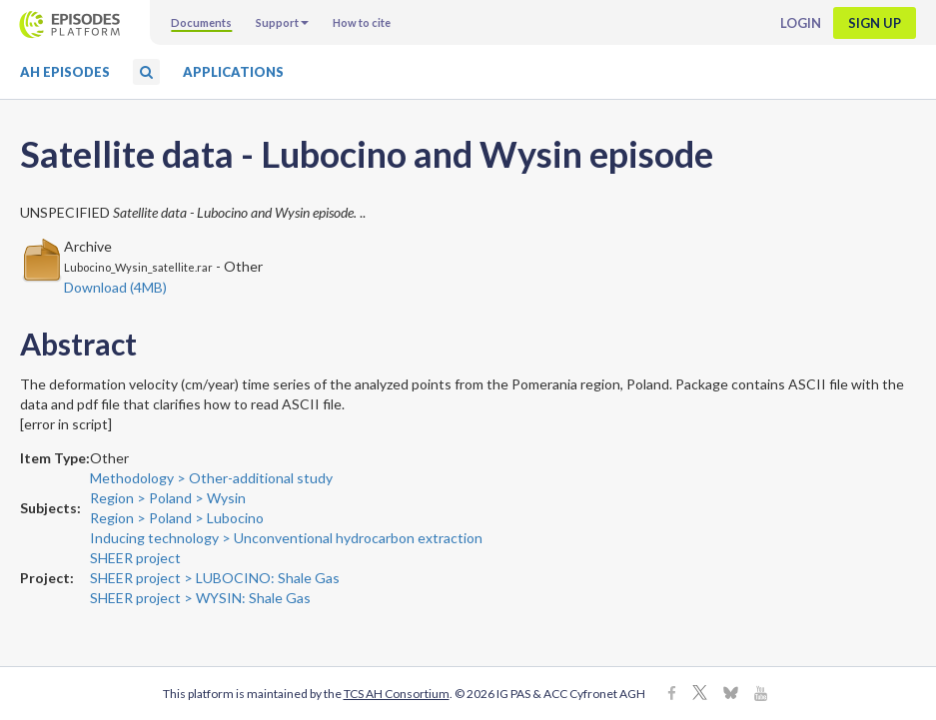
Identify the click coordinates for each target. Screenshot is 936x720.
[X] (699, 694)
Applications (233, 72)
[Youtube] (760, 694)
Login (800, 23)
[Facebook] (671, 694)
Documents (201, 22)
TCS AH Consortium (397, 693)
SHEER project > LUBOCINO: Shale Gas (215, 577)
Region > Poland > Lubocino (177, 517)
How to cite (362, 22)
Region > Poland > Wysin (168, 497)
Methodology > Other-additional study (211, 477)
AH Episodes (65, 72)
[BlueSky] (730, 694)
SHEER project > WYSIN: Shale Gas (200, 597)
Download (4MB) (115, 287)
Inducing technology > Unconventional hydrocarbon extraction (286, 537)
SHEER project (135, 557)
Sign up (874, 23)
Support (282, 22)
